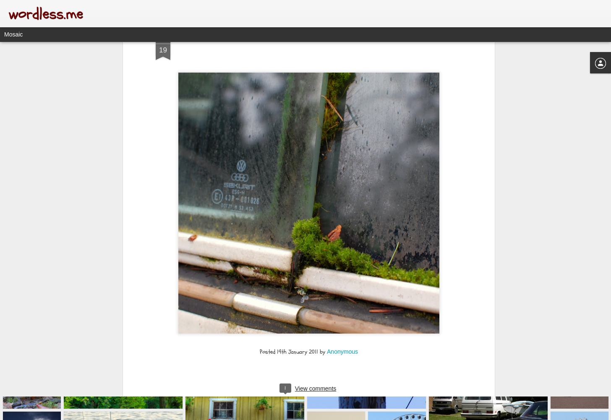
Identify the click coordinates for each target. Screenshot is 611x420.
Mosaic (13, 34)
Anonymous (342, 307)
